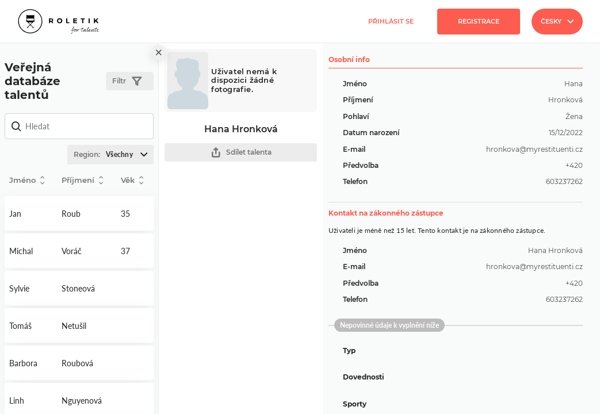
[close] (158, 52)
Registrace (478, 21)
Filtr (127, 81)
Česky (557, 21)
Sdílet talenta (241, 153)
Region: (113, 154)
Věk (132, 180)
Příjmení (82, 180)
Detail (31, 213)
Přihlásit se (391, 21)
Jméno (26, 180)
